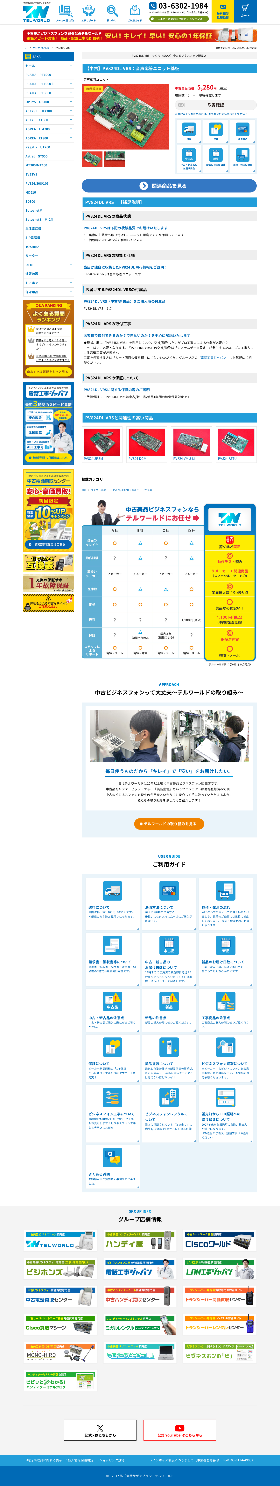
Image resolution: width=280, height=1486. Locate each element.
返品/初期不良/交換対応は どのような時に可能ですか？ (53, 358)
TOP (25, 47)
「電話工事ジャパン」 (213, 357)
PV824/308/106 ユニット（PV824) (132, 489)
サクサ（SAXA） (41, 47)
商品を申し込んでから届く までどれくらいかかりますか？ (51, 344)
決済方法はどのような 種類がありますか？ (49, 331)
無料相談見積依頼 (223, 15)
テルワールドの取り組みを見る (170, 823)
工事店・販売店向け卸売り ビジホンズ (180, 19)
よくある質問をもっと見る (49, 371)
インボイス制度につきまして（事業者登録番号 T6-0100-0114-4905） (203, 1460)
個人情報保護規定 (81, 1460)
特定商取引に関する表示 (44, 1460)
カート (245, 15)
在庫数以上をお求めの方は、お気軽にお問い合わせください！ (211, 114)
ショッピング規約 (112, 1460)
